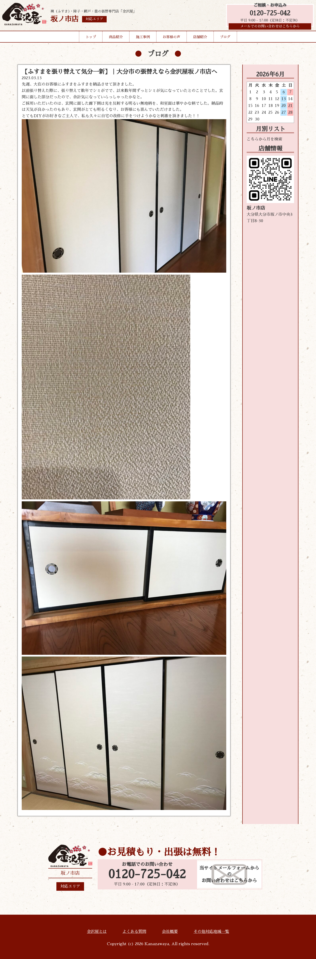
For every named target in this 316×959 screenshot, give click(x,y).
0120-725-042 (270, 14)
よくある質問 (134, 932)
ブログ (225, 38)
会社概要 (170, 932)
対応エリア (70, 886)
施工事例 (143, 38)
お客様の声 (171, 38)
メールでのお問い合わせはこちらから (270, 27)
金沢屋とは (97, 932)
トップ (91, 38)
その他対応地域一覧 (211, 932)
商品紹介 (116, 38)
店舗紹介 (200, 38)
